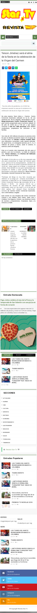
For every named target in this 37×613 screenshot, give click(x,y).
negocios (6, 429)
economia (6, 418)
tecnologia (6, 439)
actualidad (6, 398)
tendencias (6, 442)
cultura (5, 408)
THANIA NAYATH (18, 368)
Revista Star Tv (11, 449)
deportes (6, 412)
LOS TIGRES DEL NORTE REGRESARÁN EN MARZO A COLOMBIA (21, 361)
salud (5, 435)
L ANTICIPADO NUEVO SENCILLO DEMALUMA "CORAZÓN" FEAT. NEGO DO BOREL (23, 550)
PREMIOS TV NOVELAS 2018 (22, 502)
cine (4, 405)
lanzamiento (27, 209)
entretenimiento (16, 209)
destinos (6, 415)
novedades (6, 432)
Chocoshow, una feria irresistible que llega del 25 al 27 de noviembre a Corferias (23, 494)
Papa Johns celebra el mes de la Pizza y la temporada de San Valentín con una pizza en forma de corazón (18, 302)
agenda (5, 401)
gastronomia (7, 425)
